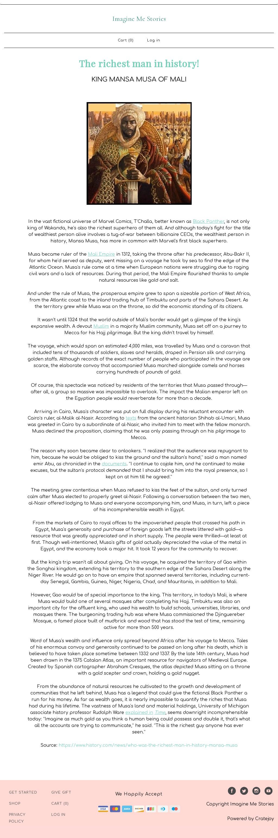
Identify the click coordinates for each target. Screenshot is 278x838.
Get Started (23, 792)
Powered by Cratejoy (250, 818)
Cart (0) (126, 40)
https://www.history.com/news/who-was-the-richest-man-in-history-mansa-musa (148, 745)
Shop (14, 803)
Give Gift (61, 792)
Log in (153, 40)
